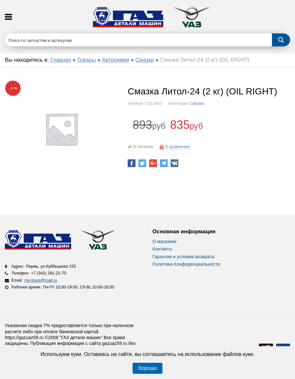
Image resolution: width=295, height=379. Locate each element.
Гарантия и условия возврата (183, 256)
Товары (86, 60)
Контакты (162, 248)
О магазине (164, 241)
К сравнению (177, 146)
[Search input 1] (138, 40)
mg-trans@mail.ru (40, 280)
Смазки (144, 60)
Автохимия (115, 60)
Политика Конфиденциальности (186, 264)
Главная (60, 60)
